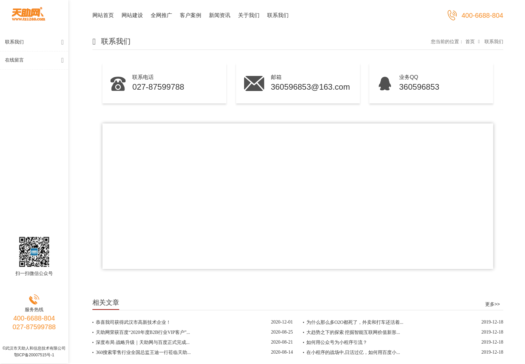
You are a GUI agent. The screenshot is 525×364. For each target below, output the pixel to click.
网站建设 (132, 15)
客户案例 (190, 15)
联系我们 (36, 42)
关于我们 (248, 15)
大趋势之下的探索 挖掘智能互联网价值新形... (353, 332)
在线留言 (36, 60)
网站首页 (103, 15)
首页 (470, 41)
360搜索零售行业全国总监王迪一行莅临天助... (143, 352)
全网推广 (161, 15)
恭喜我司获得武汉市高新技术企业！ (133, 322)
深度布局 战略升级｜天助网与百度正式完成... (143, 342)
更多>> (492, 304)
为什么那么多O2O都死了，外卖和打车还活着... (354, 322)
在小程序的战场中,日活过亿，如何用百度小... (353, 352)
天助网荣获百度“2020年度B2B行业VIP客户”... (143, 332)
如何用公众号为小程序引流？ (336, 342)
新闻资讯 (219, 15)
